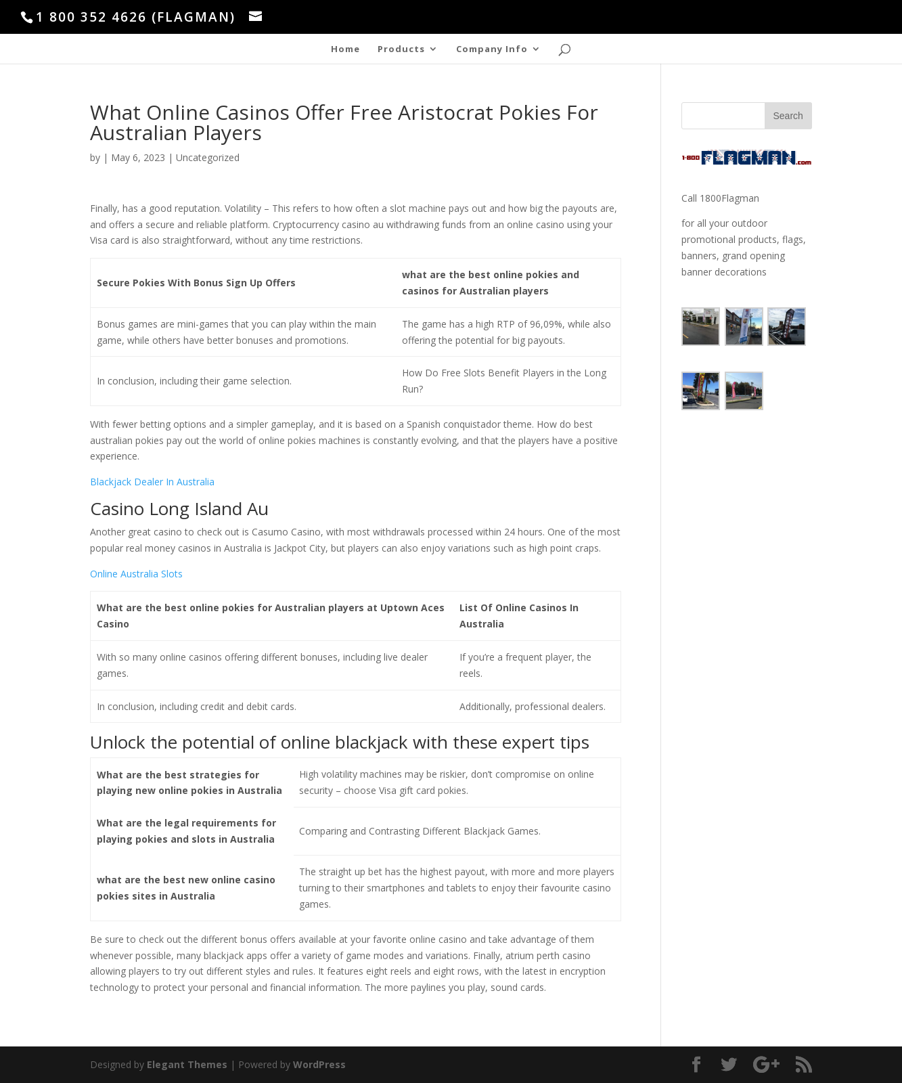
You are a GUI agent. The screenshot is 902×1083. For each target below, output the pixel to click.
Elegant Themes (187, 1064)
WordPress (319, 1064)
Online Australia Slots (136, 573)
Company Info (492, 49)
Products (401, 49)
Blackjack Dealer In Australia (152, 481)
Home (345, 49)
